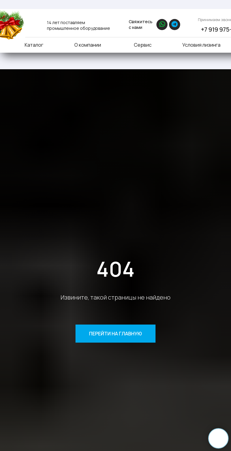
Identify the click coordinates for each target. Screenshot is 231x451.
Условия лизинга (201, 45)
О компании (87, 45)
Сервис (143, 45)
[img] (32, 23)
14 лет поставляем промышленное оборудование (78, 25)
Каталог (34, 45)
